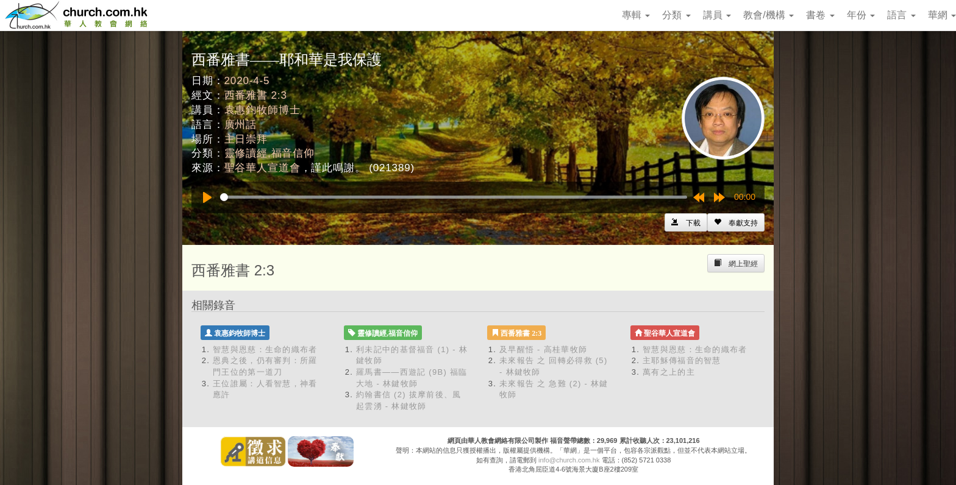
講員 (717, 15)
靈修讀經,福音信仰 (269, 153)
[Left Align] (736, 222)
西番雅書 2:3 (255, 95)
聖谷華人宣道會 (262, 168)
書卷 (820, 15)
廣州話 (240, 124)
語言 (901, 15)
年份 (861, 15)
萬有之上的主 (669, 372)
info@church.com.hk (568, 460)
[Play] (207, 197)
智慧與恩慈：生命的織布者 (265, 349)
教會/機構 (768, 15)
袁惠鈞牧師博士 (262, 110)
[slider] (453, 197)
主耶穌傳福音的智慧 (682, 360)
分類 (676, 15)
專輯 (636, 15)
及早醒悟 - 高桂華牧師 (543, 349)
